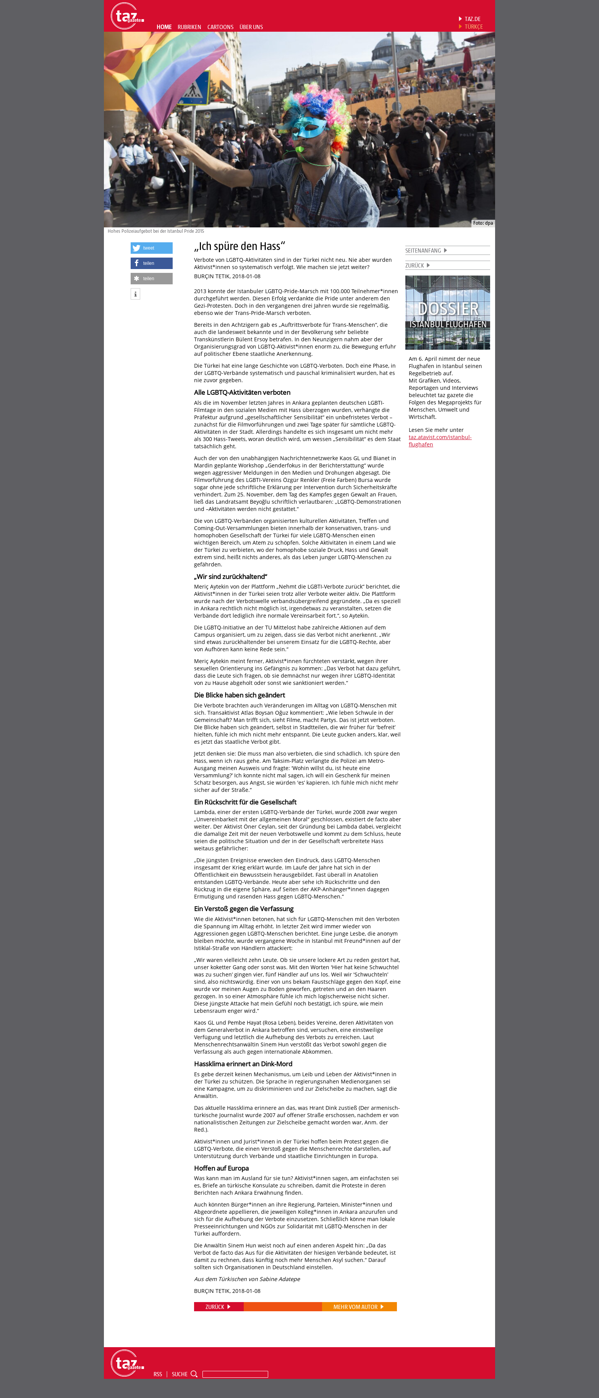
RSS (158, 1373)
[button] (152, 248)
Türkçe (474, 26)
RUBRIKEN (189, 26)
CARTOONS (220, 26)
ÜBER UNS (251, 26)
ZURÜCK (414, 265)
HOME (164, 26)
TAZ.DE (473, 18)
